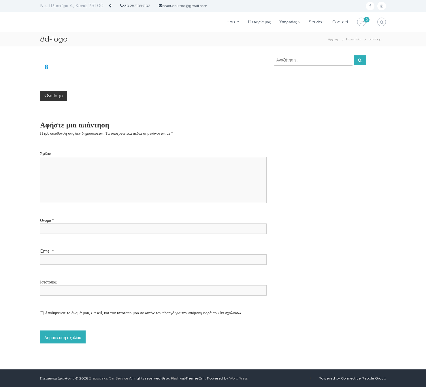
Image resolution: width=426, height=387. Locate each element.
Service (316, 22)
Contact (340, 22)
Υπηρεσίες (288, 22)
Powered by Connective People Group (352, 378)
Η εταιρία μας (259, 22)
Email (47, 251)
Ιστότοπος (48, 282)
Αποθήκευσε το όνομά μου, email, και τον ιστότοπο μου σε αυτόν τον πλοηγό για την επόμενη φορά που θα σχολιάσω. (143, 312)
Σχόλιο (45, 153)
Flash (175, 378)
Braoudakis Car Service (108, 378)
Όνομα (47, 220)
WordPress (238, 378)
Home (232, 22)
